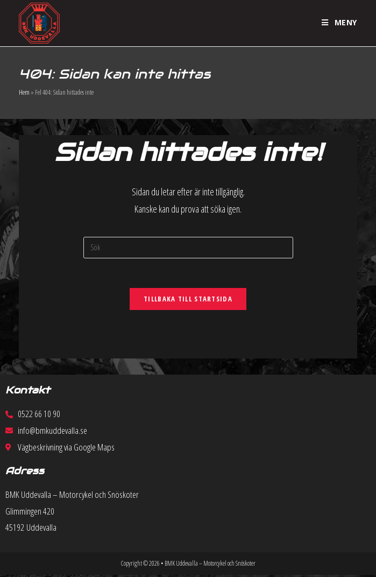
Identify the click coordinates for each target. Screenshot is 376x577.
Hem (24, 92)
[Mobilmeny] (339, 23)
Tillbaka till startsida (188, 301)
